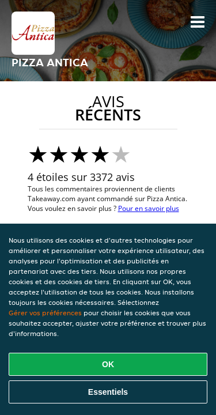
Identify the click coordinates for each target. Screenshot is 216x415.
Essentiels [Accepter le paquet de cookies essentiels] (108, 392)
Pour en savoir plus (148, 208)
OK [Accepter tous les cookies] (108, 364)
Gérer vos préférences (45, 312)
